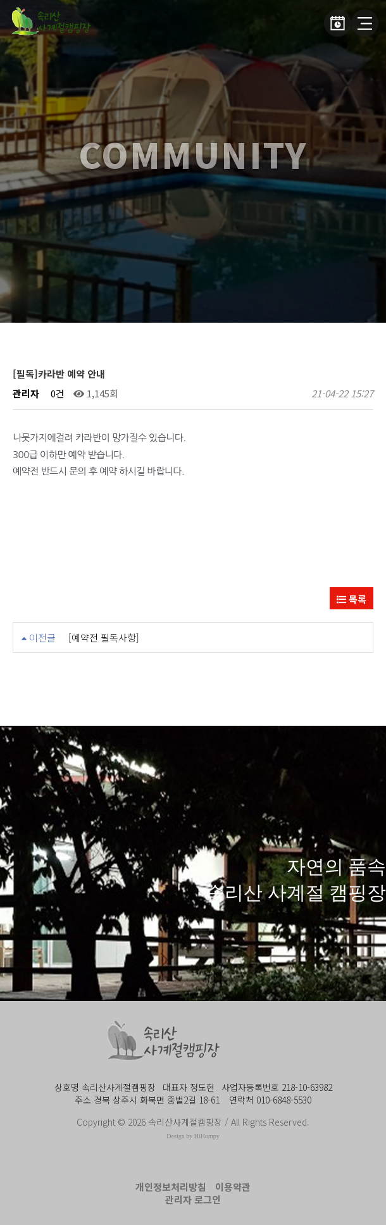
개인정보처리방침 (170, 1186)
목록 (351, 599)
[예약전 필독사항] (103, 637)
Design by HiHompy (192, 1136)
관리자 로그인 (193, 1199)
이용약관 (233, 1186)
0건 (56, 393)
